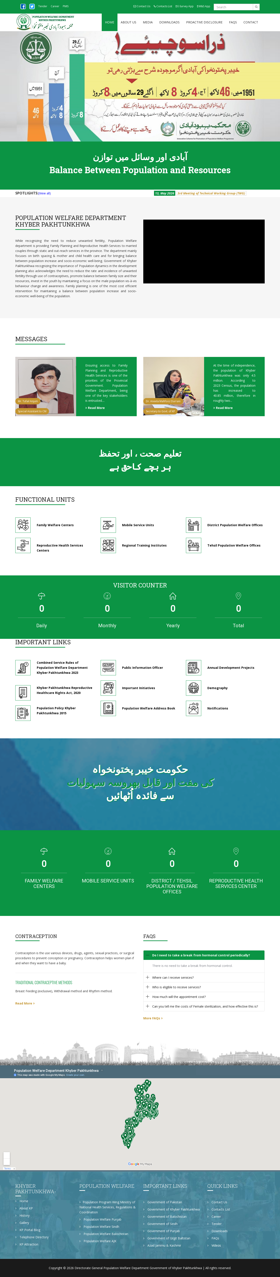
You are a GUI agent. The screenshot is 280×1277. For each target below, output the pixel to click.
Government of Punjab (161, 1231)
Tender (42, 6)
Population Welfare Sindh (99, 1227)
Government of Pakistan (162, 1202)
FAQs (233, 22)
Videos (214, 1245)
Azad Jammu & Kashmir (162, 1245)
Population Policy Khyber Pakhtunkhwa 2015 (56, 713)
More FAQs (153, 1018)
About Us (128, 22)
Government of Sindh (160, 1224)
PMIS (65, 6)
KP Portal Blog (27, 1230)
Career (55, 6)
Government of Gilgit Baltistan (166, 1238)
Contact (250, 22)
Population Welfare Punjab (100, 1219)
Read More (95, 408)
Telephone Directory (32, 1237)
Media (148, 22)
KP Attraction (26, 1244)
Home (109, 22)
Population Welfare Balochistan (103, 1234)
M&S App (203, 6)
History (22, 1215)
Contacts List (163, 6)
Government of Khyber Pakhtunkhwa (171, 1209)
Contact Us (141, 6)
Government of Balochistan (165, 1216)
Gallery (22, 1223)
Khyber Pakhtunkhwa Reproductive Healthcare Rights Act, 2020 (64, 693)
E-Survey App (185, 6)
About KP (24, 1208)
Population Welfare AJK (97, 1241)
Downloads (169, 22)
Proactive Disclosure (204, 22)
